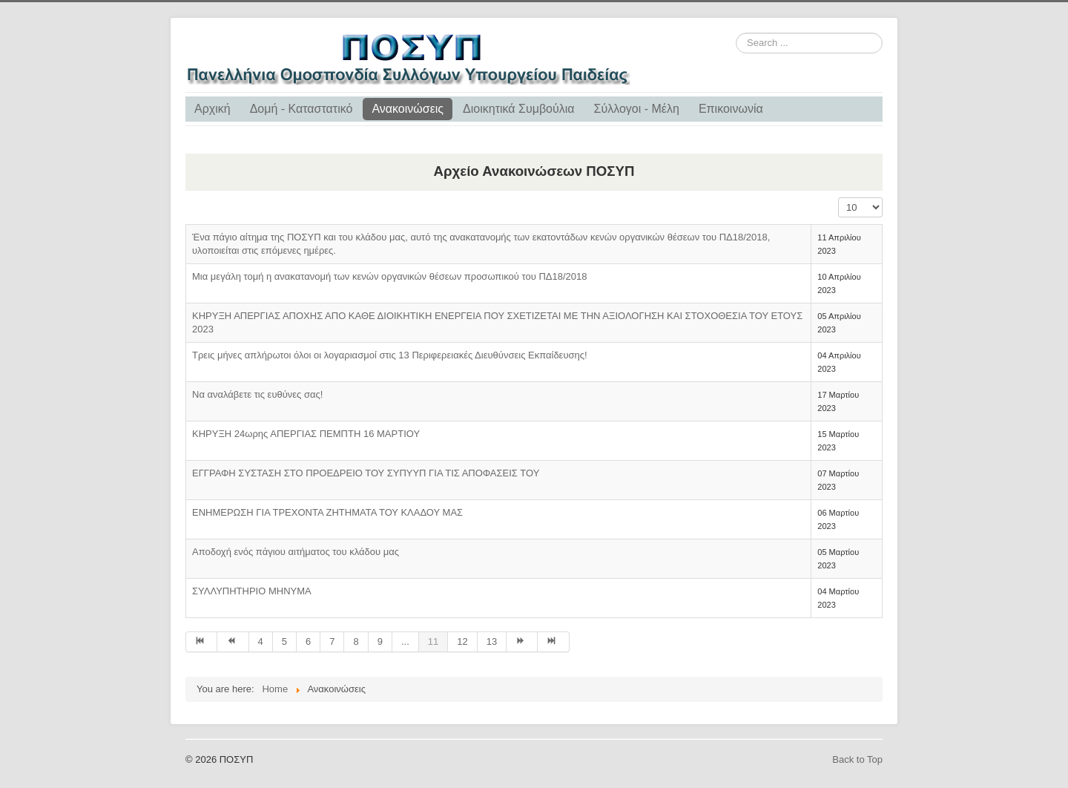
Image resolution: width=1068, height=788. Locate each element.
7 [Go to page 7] (331, 641)
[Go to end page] (553, 641)
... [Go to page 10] (405, 641)
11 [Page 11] (433, 641)
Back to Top (857, 759)
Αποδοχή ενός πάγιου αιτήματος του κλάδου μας (295, 551)
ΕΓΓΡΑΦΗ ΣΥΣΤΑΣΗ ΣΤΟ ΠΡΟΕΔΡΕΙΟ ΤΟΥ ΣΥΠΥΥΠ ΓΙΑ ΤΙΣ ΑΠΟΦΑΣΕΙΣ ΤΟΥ (365, 473)
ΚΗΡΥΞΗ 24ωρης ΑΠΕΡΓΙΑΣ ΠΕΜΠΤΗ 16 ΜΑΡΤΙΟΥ (306, 433)
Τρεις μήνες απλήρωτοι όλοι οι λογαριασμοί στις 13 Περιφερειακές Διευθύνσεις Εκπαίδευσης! (389, 355)
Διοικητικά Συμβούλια (518, 108)
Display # (838, 197)
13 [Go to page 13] (492, 641)
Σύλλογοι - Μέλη (636, 108)
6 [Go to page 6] (308, 641)
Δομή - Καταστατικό (301, 108)
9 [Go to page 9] (380, 641)
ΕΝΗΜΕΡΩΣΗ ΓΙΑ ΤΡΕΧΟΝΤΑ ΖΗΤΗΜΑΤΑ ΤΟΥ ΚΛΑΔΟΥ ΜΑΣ (327, 512)
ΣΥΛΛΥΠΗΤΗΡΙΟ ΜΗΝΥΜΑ (252, 591)
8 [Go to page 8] (355, 641)
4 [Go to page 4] (260, 641)
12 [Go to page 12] (462, 641)
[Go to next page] (522, 641)
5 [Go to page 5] (284, 641)
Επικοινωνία (731, 108)
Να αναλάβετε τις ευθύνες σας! (257, 394)
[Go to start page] (201, 641)
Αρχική (212, 108)
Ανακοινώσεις (408, 108)
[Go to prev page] (232, 641)
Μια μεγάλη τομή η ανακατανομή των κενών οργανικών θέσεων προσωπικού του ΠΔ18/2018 (389, 276)
